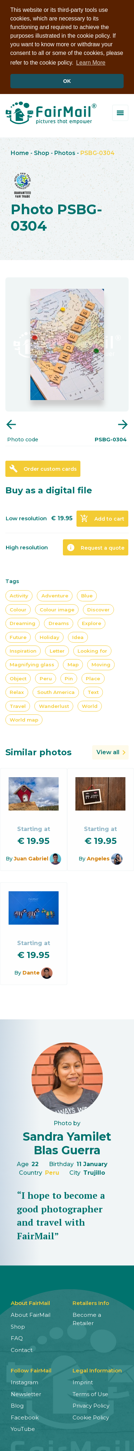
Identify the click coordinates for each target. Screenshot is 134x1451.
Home (20, 152)
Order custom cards (43, 467)
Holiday (49, 636)
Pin (69, 677)
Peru (46, 677)
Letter (57, 650)
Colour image (57, 608)
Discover (98, 608)
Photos (64, 152)
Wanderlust (54, 705)
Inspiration (23, 650)
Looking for (92, 650)
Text (93, 691)
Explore (91, 622)
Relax (17, 691)
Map (73, 663)
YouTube (23, 1427)
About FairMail (30, 1313)
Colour (18, 608)
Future (18, 636)
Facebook (25, 1416)
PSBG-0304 (97, 152)
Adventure (54, 594)
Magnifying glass (32, 663)
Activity (19, 594)
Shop (41, 152)
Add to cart (102, 517)
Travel (18, 705)
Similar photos (38, 751)
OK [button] (67, 81)
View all (107, 751)
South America (56, 691)
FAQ (17, 1337)
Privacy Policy (91, 1404)
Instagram (24, 1381)
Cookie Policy (91, 1416)
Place (93, 677)
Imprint (83, 1381)
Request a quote (95, 546)
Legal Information (97, 1369)
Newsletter (26, 1392)
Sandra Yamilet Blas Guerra (67, 1142)
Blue (87, 594)
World (90, 705)
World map (24, 719)
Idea (78, 636)
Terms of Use (90, 1392)
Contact (22, 1348)
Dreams (59, 622)
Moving (100, 663)
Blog (17, 1404)
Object (18, 677)
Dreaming (22, 622)
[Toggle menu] (120, 112)
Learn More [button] (90, 63)
